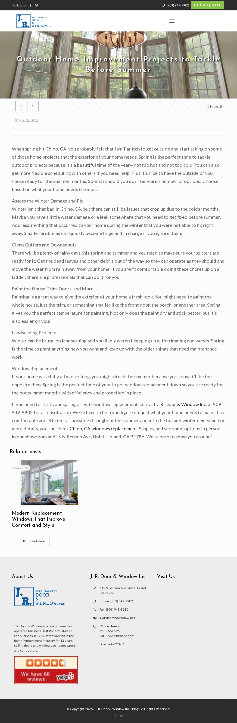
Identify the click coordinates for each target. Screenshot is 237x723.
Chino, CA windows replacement (103, 428)
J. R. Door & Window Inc (181, 404)
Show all (213, 106)
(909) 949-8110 (117, 609)
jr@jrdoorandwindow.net (117, 618)
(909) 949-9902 (178, 5)
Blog (135, 709)
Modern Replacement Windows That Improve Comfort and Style (38, 519)
